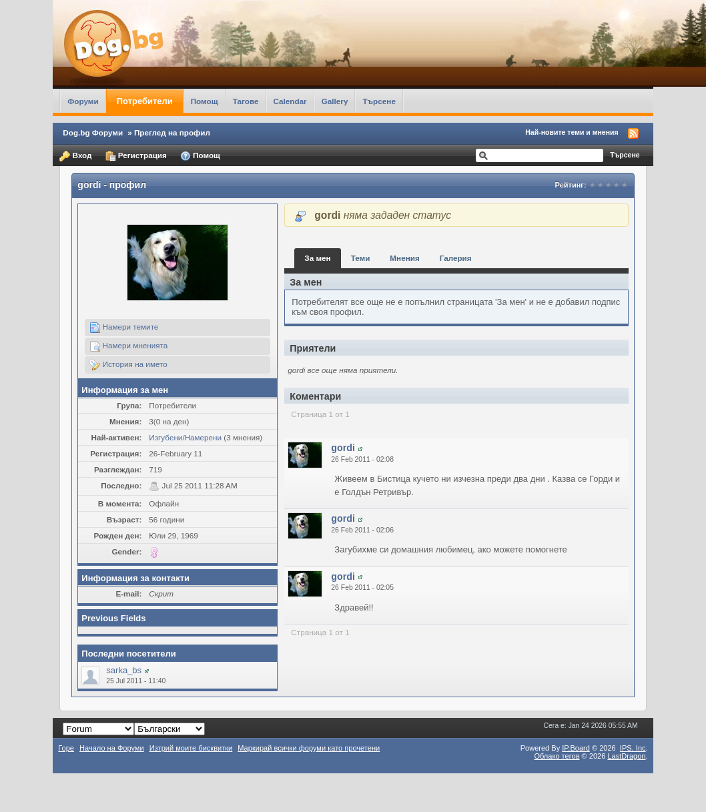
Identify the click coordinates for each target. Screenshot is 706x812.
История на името (128, 365)
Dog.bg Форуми (93, 132)
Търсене (379, 101)
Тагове (246, 101)
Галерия (456, 258)
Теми (360, 258)
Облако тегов (556, 756)
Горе (66, 748)
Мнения (404, 258)
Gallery (335, 101)
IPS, (633, 748)
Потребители (145, 101)
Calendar (290, 101)
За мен (317, 258)
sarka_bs (123, 670)
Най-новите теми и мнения (571, 132)
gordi (343, 447)
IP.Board (576, 748)
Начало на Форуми (111, 748)
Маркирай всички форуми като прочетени (309, 748)
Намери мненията (128, 346)
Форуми (82, 101)
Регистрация (136, 156)
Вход (75, 156)
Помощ (204, 101)
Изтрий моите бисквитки (191, 748)
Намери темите (123, 327)
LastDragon (626, 756)
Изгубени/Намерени (185, 437)
